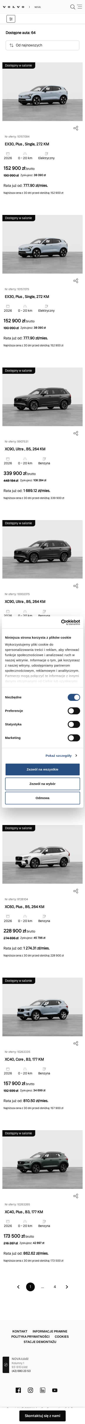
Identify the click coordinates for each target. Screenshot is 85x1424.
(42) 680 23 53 (21, 1371)
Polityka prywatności (30, 1337)
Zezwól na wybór (42, 784)
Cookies (62, 1337)
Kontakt (19, 1331)
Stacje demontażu (40, 1342)
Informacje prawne (50, 1331)
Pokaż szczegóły (59, 755)
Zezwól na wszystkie (42, 769)
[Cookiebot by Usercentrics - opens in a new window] (61, 622)
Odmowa (42, 798)
